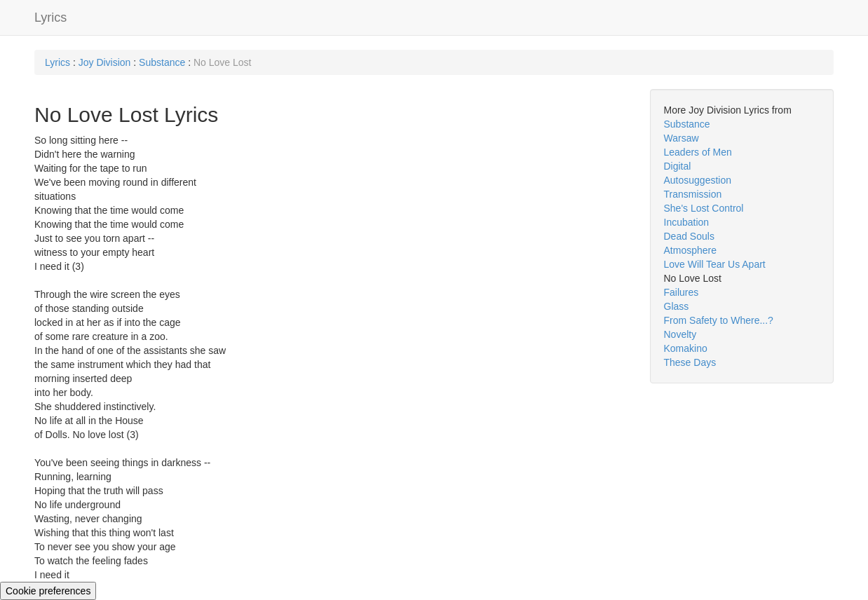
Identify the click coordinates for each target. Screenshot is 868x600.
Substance (162, 62)
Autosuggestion (698, 180)
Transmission (693, 194)
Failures (681, 292)
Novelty (680, 334)
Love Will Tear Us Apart (715, 264)
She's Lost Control (704, 208)
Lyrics (50, 18)
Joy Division (105, 62)
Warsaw (681, 138)
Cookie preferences (48, 590)
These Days (690, 362)
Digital (677, 166)
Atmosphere (690, 250)
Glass (676, 306)
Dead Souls (689, 236)
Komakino (685, 348)
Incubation (687, 222)
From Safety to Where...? (718, 320)
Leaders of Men (698, 152)
